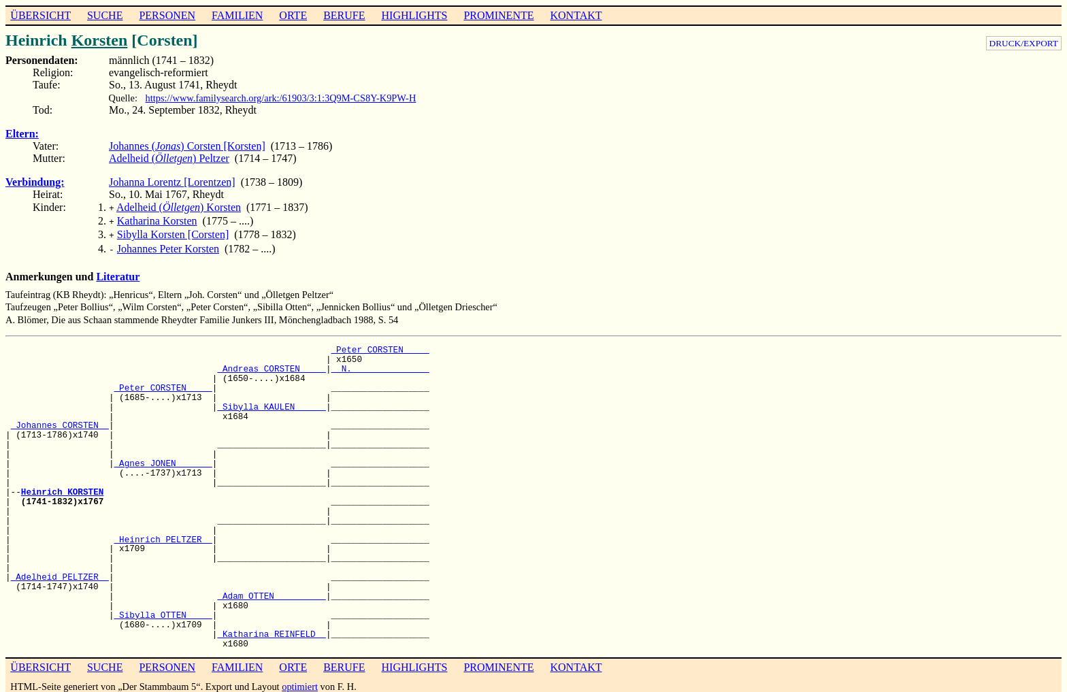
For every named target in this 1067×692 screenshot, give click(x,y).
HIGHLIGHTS (415, 15)
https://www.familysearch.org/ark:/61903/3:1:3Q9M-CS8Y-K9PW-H (281, 98)
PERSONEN (167, 15)
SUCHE (104, 15)
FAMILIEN (237, 15)
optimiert (300, 681)
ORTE (293, 15)
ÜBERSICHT (40, 15)
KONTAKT (576, 15)
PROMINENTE (498, 15)
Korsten (99, 40)
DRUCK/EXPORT (1023, 43)
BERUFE (344, 15)
